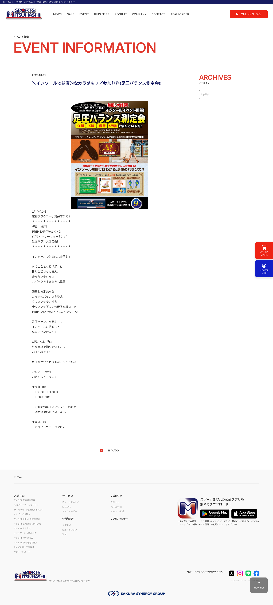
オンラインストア (22, 552)
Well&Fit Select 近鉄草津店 (27, 519)
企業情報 (66, 525)
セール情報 (116, 506)
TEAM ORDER (179, 14)
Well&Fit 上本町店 (22, 528)
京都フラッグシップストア (26, 505)
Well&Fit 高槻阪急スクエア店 (27, 523)
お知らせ (115, 502)
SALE (70, 14)
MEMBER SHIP (264, 268)
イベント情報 (117, 511)
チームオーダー (69, 511)
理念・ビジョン (69, 529)
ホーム (18, 477)
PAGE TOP (259, 585)
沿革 (64, 534)
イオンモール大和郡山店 (25, 533)
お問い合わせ (119, 519)
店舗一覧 (19, 496)
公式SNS (66, 506)
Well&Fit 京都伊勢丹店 (24, 500)
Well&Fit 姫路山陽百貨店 (25, 542)
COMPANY (139, 14)
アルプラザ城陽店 (22, 514)
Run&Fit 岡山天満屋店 (24, 547)
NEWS (57, 14)
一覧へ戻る (109, 450)
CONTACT (158, 14)
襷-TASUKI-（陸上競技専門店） (29, 509)
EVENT (84, 14)
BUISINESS (101, 14)
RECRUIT (121, 14)
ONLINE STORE (249, 14)
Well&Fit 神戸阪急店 (23, 538)
